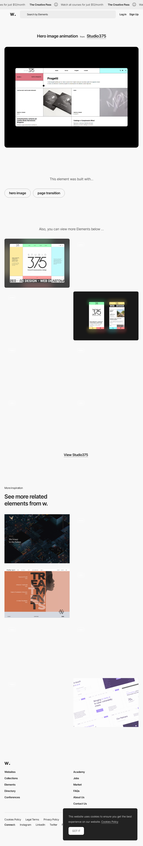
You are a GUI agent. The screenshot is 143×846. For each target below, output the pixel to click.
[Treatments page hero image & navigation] (37, 593)
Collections (11, 778)
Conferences (12, 797)
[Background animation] (106, 421)
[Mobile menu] (37, 421)
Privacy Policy (51, 819)
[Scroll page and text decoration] (37, 316)
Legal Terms (32, 819)
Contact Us (80, 803)
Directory (10, 790)
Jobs (76, 778)
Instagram (25, 824)
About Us (78, 797)
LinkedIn (40, 824)
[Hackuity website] (106, 702)
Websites (9, 771)
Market (77, 784)
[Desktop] (37, 263)
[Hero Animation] (106, 593)
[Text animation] (37, 368)
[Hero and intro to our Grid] (37, 702)
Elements (9, 784)
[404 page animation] (106, 368)
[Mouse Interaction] (106, 263)
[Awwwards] (13, 14)
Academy (79, 771)
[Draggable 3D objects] (37, 647)
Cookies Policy (12, 819)
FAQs (76, 790)
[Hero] (37, 538)
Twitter (53, 824)
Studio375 (96, 36)
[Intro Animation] (106, 647)
